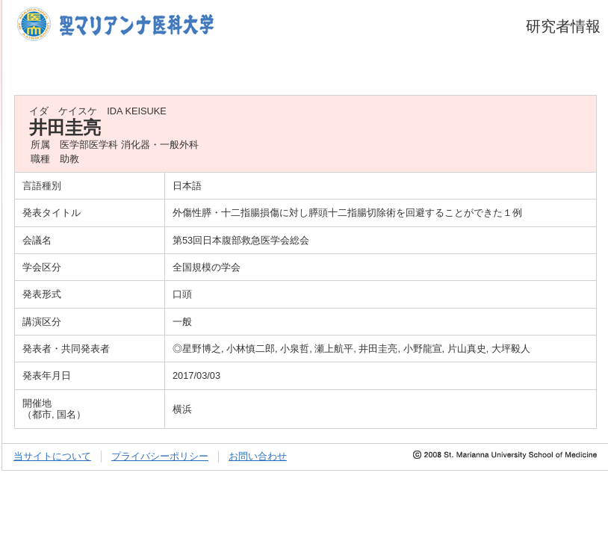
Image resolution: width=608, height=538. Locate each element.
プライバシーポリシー (159, 456)
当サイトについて (52, 456)
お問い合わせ (258, 456)
